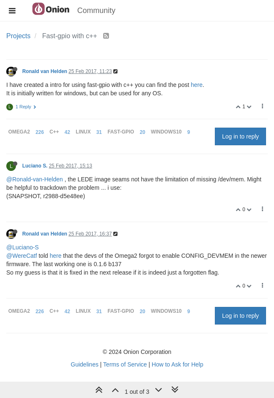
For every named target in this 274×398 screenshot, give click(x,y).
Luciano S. (34, 166)
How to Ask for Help (178, 364)
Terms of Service (125, 364)
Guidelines (85, 364)
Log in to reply (240, 136)
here (197, 84)
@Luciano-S (22, 247)
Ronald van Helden (44, 71)
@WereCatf (21, 255)
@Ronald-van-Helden (34, 179)
